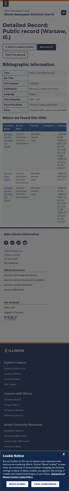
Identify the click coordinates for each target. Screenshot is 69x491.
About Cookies (17, 484)
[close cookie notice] (63, 454)
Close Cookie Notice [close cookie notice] (45, 484)
